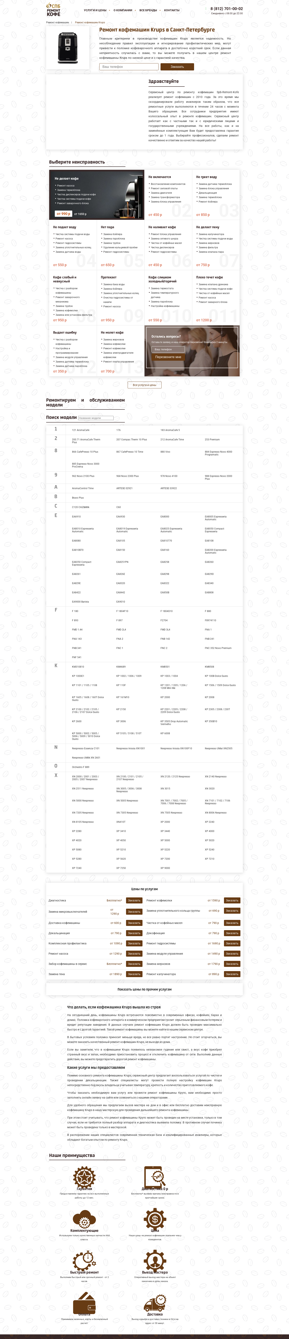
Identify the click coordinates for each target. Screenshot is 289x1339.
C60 (118, 507)
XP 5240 (209, 849)
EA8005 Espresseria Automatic (216, 518)
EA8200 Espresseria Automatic (216, 551)
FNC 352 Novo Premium (218, 648)
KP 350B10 (211, 721)
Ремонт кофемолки (159, 900)
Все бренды (148, 10)
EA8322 (165, 583)
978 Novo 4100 (169, 476)
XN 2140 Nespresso (216, 776)
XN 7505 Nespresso (171, 812)
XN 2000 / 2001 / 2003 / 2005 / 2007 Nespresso (85, 778)
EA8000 (165, 516)
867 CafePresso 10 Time (129, 451)
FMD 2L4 (121, 629)
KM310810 (78, 666)
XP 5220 (165, 849)
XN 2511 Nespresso (83, 788)
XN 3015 (165, 788)
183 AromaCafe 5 (170, 430)
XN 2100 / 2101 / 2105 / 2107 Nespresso (129, 778)
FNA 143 (77, 638)
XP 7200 (165, 858)
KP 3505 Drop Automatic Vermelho (174, 723)
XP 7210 (209, 858)
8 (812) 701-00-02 (227, 8)
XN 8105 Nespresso (83, 822)
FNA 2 (119, 638)
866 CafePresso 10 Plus (85, 451)
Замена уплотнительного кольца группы (173, 910)
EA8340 (209, 583)
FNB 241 (209, 638)
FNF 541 (76, 657)
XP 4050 (121, 840)
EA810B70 (77, 550)
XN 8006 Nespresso (216, 812)
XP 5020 (209, 840)
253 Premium (212, 439)
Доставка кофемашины (64, 923)
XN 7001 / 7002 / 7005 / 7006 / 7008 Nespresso (174, 802)
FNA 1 (208, 629)
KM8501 (165, 666)
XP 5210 (121, 849)
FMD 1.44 (77, 629)
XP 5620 (121, 858)
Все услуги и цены (144, 385)
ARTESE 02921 (124, 488)
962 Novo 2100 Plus (83, 476)
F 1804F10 (122, 611)
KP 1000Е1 (78, 676)
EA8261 (76, 574)
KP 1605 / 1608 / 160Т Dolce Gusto (88, 699)
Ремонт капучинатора (161, 974)
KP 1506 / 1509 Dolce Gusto (220, 685)
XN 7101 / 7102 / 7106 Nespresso (217, 802)
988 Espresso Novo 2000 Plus (218, 477)
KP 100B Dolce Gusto (216, 676)
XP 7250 (121, 868)
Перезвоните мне (168, 357)
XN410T (120, 822)
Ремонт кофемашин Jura (64, 1286)
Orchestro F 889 (80, 767)
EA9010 (120, 601)
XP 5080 (76, 849)
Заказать (177, 66)
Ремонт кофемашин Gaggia (66, 1304)
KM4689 (121, 666)
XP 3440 (165, 831)
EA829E (76, 583)
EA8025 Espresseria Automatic (171, 530)
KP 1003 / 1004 (169, 676)
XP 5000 (165, 840)
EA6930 (120, 516)
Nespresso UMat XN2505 (218, 748)
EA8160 (165, 550)
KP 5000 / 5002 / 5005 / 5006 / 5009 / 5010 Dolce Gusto (86, 736)
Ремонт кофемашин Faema (66, 1300)
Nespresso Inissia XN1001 (130, 748)
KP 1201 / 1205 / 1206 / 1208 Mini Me (174, 686)
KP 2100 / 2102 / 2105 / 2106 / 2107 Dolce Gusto (85, 711)
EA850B (165, 592)
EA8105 (120, 540)
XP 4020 (76, 840)
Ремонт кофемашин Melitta (66, 1291)
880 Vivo (165, 451)
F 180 (75, 611)
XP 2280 (76, 831)
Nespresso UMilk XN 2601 (86, 757)
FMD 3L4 (165, 629)
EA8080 (76, 540)
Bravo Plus (78, 497)
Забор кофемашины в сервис (68, 963)
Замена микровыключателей (68, 911)
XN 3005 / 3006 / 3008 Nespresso (129, 790)
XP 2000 (165, 822)
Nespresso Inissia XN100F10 (176, 748)
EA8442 (120, 592)
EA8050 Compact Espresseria (214, 530)
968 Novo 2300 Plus (127, 476)
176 (118, 430)
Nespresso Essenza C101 (86, 748)
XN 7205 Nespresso (83, 812)
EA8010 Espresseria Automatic (83, 530)
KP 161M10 (122, 697)
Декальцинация (59, 933)
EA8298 (165, 574)
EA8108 (209, 540)
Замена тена (57, 974)
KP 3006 (121, 721)
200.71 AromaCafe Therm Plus (86, 441)
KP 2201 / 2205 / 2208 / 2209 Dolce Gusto (174, 711)
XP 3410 (121, 831)
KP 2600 (76, 721)
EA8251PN (122, 562)
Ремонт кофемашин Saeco (65, 1295)
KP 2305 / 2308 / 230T (217, 709)
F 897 (119, 620)
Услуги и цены (95, 10)
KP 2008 (209, 697)
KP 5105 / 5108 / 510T (128, 733)
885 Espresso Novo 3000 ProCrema (85, 465)
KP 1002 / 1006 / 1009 (128, 676)
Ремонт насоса (58, 953)
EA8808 (209, 592)
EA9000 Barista (80, 601)
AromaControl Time (83, 488)
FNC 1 (119, 648)
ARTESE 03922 (169, 488)
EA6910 (76, 516)
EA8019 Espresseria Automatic (127, 530)
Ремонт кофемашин (61, 1282)
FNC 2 (164, 648)
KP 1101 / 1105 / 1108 (84, 685)
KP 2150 (121, 709)
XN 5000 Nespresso (83, 800)
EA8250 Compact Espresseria (81, 563)
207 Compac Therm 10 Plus (131, 439)
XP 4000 (209, 831)
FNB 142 (165, 638)
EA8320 (120, 583)
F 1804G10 (167, 611)
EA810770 (166, 540)
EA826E (120, 574)
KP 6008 (165, 733)
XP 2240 (209, 822)
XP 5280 (76, 858)
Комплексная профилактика (67, 943)
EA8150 (120, 550)
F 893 (75, 620)
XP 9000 (165, 868)
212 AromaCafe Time (172, 439)
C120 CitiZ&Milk (80, 507)
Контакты (171, 10)
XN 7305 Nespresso (127, 812)
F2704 (164, 620)
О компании (123, 10)
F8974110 (210, 620)
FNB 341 (76, 648)
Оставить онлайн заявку (186, 1314)
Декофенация (156, 933)
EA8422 (76, 592)
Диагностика (57, 900)
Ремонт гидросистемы (161, 943)
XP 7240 (76, 868)
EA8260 (209, 562)
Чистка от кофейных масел (164, 923)
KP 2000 (165, 697)
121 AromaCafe (80, 430)
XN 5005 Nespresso (127, 800)
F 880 (208, 611)
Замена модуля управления (165, 953)
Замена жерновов (158, 963)
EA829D (209, 574)
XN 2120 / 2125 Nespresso (175, 776)
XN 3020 (210, 788)
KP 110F (121, 685)
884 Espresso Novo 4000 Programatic (218, 453)
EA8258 (165, 562)
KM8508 (209, 666)
